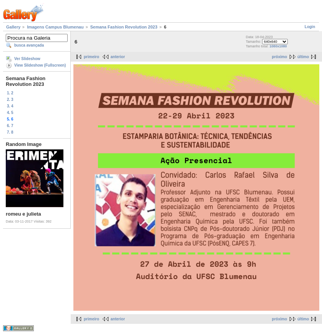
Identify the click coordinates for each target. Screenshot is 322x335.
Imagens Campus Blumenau (55, 27)
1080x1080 (278, 46)
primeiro (91, 57)
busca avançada (29, 45)
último (303, 57)
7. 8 (10, 132)
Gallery (13, 27)
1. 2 (10, 93)
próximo (279, 57)
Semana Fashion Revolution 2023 (124, 27)
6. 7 (10, 126)
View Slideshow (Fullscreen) (40, 65)
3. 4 (10, 106)
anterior (118, 57)
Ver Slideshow (27, 59)
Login (310, 27)
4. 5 (10, 113)
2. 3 (10, 99)
